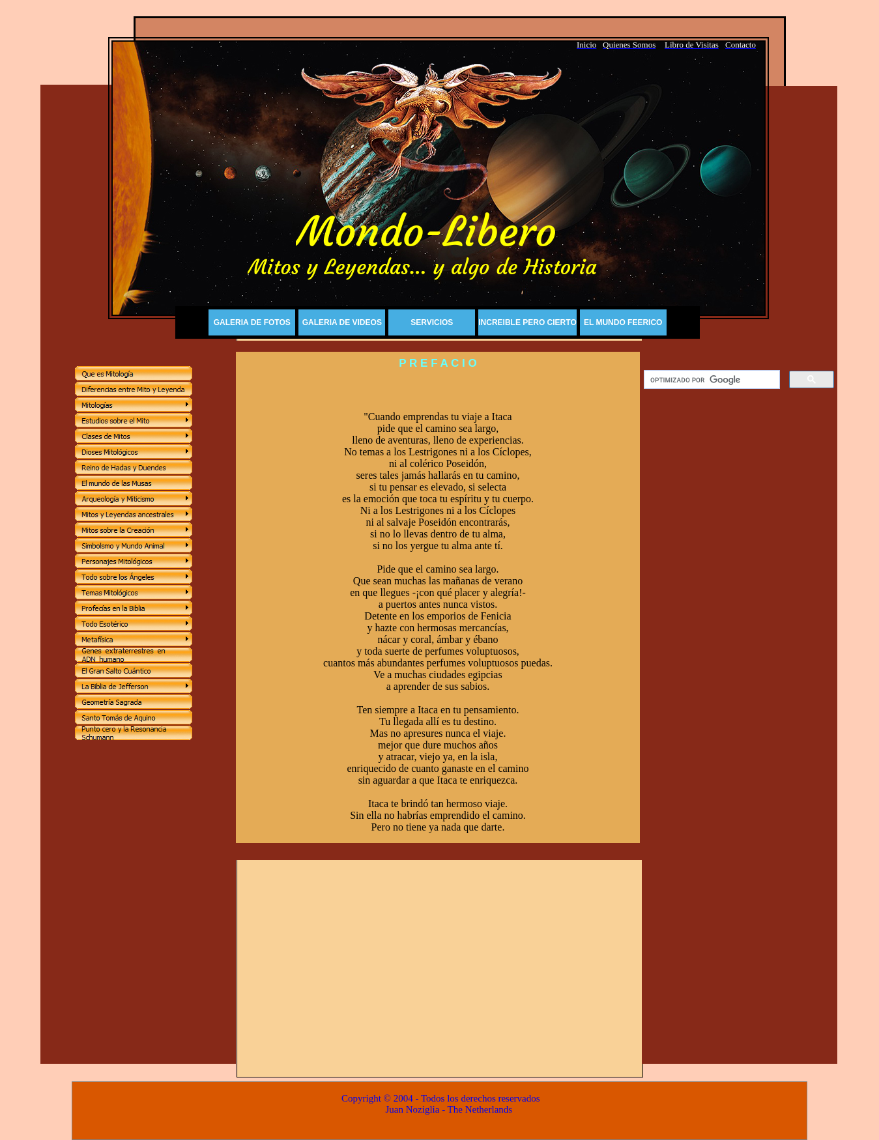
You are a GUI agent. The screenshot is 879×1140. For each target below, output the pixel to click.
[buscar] (710, 380)
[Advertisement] (739, 592)
